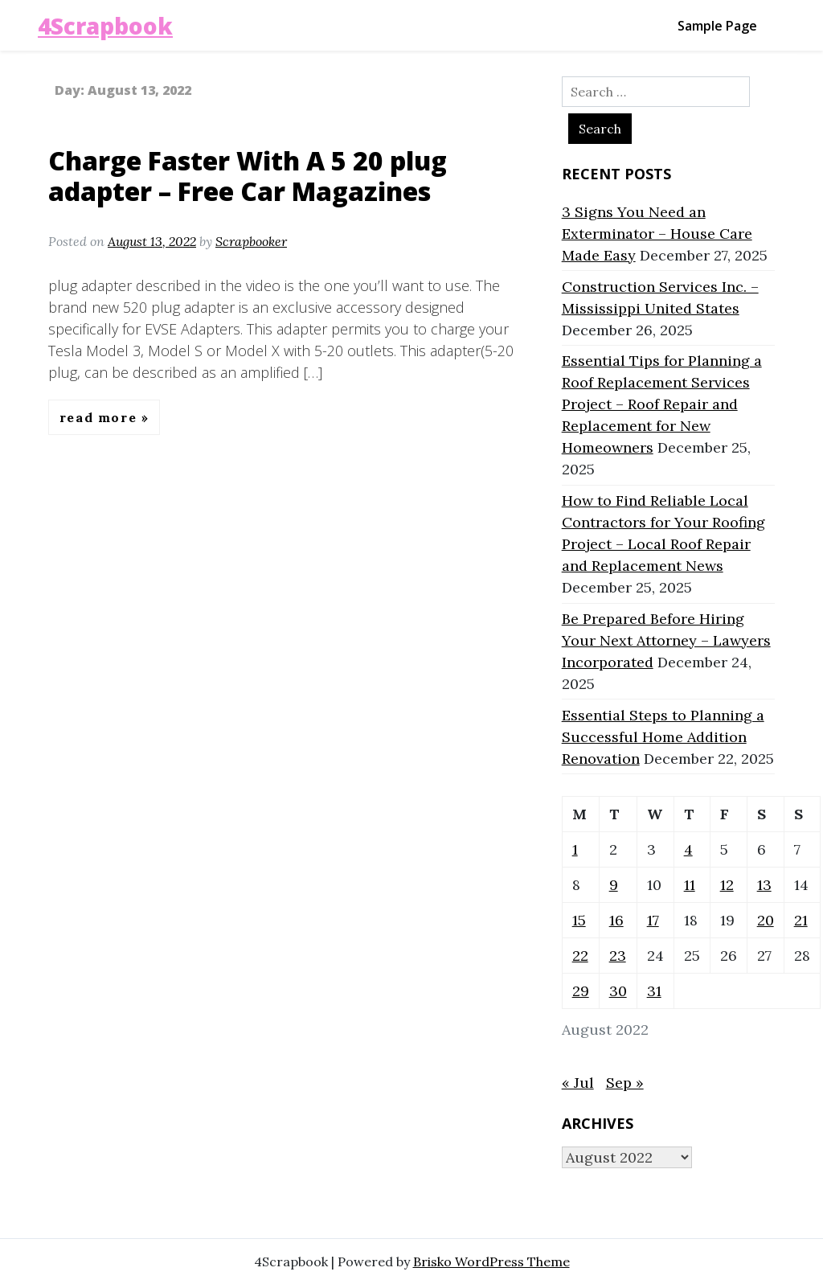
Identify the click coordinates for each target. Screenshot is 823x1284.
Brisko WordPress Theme (491, 1261)
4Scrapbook (105, 25)
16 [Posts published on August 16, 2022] (616, 920)
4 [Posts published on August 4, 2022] (688, 849)
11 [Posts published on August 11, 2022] (689, 885)
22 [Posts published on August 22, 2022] (580, 955)
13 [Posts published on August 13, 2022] (764, 885)
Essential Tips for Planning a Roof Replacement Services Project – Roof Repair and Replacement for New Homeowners (662, 404)
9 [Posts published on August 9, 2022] (613, 885)
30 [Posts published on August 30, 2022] (618, 991)
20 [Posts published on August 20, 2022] (765, 920)
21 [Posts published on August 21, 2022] (801, 920)
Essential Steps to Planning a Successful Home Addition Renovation (663, 737)
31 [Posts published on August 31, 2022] (654, 991)
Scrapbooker (251, 241)
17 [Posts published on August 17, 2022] (653, 920)
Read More (100, 417)
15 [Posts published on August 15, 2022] (579, 920)
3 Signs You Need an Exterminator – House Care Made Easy (657, 234)
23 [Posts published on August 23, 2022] (617, 955)
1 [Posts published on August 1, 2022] (575, 849)
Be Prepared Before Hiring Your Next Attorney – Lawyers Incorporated (666, 640)
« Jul (578, 1082)
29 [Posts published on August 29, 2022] (580, 991)
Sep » (625, 1082)
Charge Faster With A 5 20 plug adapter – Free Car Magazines (247, 175)
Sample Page (717, 26)
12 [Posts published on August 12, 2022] (727, 885)
